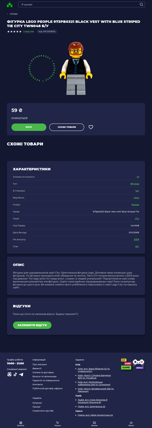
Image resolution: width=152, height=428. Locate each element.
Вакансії (37, 368)
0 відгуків (28, 31)
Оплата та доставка (43, 372)
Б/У (137, 246)
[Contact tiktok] (16, 375)
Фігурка (134, 183)
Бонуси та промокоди (45, 376)
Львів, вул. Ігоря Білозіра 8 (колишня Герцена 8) (92, 401)
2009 (136, 239)
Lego (136, 197)
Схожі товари (67, 127)
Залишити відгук (32, 325)
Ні (138, 176)
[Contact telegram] (22, 375)
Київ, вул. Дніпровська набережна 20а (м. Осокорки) (94, 383)
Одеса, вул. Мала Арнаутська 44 (95, 415)
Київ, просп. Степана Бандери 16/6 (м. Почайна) (94, 376)
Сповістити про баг (43, 411)
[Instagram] (10, 375)
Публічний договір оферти (47, 388)
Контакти (38, 384)
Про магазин (40, 364)
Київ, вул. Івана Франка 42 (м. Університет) (94, 370)
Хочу (29, 127)
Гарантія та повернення (46, 380)
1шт (137, 190)
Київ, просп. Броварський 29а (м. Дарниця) (96, 390)
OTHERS (14, 14)
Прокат (37, 407)
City (137, 218)
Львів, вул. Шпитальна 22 (91, 406)
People (135, 204)
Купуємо (37, 403)
